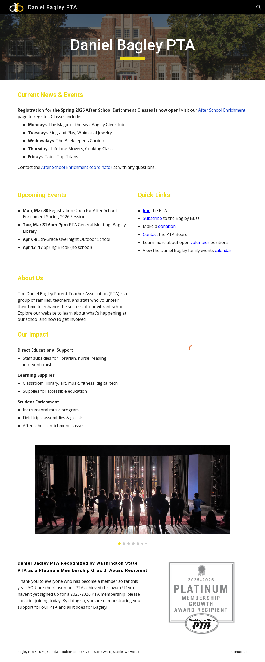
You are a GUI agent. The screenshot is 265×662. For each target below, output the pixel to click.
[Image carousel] (132, 495)
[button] (259, 7)
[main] (132, 47)
